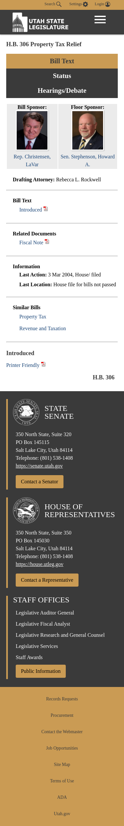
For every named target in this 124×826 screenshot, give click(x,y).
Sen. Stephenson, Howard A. (88, 156)
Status (62, 75)
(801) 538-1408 (56, 458)
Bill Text (62, 61)
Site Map (62, 764)
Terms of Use (62, 780)
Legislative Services (37, 646)
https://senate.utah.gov (39, 466)
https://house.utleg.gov (39, 564)
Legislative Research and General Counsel (60, 635)
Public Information (41, 671)
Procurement (62, 715)
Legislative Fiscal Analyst (43, 624)
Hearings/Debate (62, 90)
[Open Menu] (100, 20)
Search (53, 4)
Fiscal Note (31, 242)
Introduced (30, 209)
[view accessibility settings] (78, 4)
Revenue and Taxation (42, 328)
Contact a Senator (39, 481)
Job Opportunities (62, 748)
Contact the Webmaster (61, 731)
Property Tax (32, 316)
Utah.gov (62, 813)
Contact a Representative (47, 580)
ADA (62, 797)
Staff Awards (29, 657)
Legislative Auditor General (45, 612)
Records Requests (62, 698)
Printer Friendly (26, 365)
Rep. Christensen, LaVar (32, 156)
